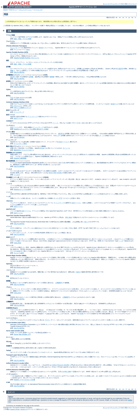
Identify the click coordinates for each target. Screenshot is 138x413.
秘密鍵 (52, 77)
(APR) (26, 52)
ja (129, 17)
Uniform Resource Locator (15, 363)
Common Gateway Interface (15, 102)
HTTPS (8, 220)
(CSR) (45, 75)
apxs (28, 49)
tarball (18, 251)
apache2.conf (10, 209)
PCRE (82, 313)
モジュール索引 (19, 253)
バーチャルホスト (12, 374)
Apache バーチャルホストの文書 (24, 379)
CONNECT (9, 121)
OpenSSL (9, 264)
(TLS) (25, 355)
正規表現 (9, 308)
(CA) (31, 81)
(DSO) (44, 146)
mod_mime (17, 243)
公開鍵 (8, 295)
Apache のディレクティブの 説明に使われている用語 (31, 129)
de (116, 17)
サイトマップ (133, 4)
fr (126, 17)
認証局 (120, 68)
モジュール (106, 4)
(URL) (27, 363)
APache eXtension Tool (14, 46)
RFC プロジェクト (16, 106)
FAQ (122, 4)
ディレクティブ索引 (20, 143)
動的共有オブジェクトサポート (24, 150)
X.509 (8, 382)
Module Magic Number (13, 255)
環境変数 (9, 152)
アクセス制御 (10, 35)
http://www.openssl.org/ (21, 267)
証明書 (8, 66)
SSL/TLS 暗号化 (19, 72)
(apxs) (24, 46)
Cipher (8, 89)
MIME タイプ (10, 237)
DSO (40, 48)
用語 (126, 4)
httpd (42, 148)
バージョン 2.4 (37, 9)
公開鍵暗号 (58, 283)
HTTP (60, 198)
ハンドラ (9, 184)
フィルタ (9, 169)
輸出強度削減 (10, 161)
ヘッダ (8, 196)
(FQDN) (46, 177)
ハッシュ (9, 192)
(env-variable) (17, 152)
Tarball (8, 350)
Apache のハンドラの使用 (22, 189)
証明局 (8, 81)
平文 (11, 97)
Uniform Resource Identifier (60, 365)
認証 (7, 60)
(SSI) (22, 331)
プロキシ (9, 287)
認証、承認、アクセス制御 (22, 39)
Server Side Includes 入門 (22, 334)
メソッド (55, 123)
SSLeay (8, 341)
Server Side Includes (55, 173)
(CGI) (27, 102)
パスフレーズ (10, 270)
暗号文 (8, 96)
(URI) (27, 369)
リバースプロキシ (12, 318)
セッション (9, 337)
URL (110, 371)
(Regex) (15, 308)
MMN (24, 255)
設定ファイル (10, 115)
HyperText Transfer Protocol (15, 215)
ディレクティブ (115, 4)
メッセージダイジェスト (14, 231)
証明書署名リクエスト (13, 75)
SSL (85, 222)
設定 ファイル (26, 211)
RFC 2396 (67, 371)
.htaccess (9, 201)
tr (135, 17)
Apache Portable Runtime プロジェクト (26, 58)
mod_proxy (17, 293)
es (123, 17)
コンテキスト (10, 125)
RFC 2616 (68, 217)
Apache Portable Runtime (15, 52)
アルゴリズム (10, 41)
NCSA (113, 104)
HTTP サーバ (13, 9)
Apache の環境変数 (20, 158)
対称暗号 (9, 346)
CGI (83, 187)
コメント (11, 392)
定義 (9, 31)
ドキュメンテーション (25, 9)
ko (132, 17)
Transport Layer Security (14, 355)
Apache (5, 9)
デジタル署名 (10, 132)
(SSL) (23, 322)
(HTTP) (28, 215)
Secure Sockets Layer (13, 322)
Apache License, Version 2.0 (18, 409)
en (120, 17)
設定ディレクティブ (12, 110)
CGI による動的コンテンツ (22, 107)
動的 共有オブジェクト (13, 146)
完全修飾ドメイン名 (12, 177)
